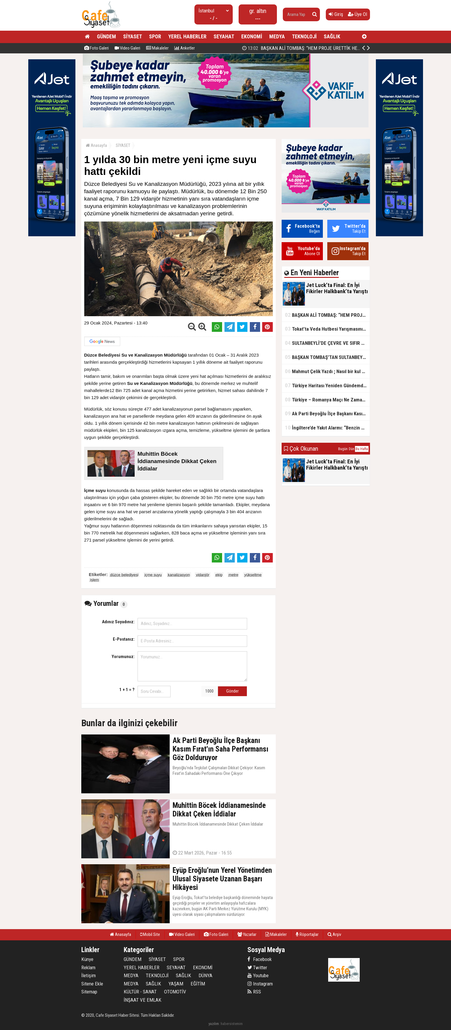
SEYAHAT (224, 36)
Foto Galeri (96, 48)
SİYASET (132, 36)
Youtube (258, 975)
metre (233, 575)
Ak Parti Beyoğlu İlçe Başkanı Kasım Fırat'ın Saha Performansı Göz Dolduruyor (327, 413)
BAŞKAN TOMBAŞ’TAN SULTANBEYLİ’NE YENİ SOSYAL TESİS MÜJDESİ (327, 357)
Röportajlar (307, 934)
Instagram (260, 984)
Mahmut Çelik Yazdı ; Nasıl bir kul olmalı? (327, 371)
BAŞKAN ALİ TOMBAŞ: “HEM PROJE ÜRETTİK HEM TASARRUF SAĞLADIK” (327, 314)
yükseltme (253, 575)
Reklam (88, 967)
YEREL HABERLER (187, 36)
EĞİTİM (198, 984)
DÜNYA (205, 975)
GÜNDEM (106, 36)
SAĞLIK (332, 36)
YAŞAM (175, 984)
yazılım (214, 1023)
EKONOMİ (251, 36)
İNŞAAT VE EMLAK (142, 1000)
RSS (254, 992)
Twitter (257, 967)
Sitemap (89, 992)
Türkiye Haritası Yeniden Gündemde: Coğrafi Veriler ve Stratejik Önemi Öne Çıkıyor (327, 385)
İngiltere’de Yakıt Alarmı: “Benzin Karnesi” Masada (327, 427)
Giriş (336, 14)
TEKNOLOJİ (304, 36)
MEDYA (277, 36)
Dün (351, 449)
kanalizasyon (179, 575)
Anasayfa (96, 145)
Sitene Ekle (92, 984)
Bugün (343, 449)
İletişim (88, 975)
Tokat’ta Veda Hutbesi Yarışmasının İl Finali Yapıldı (327, 328)
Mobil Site (150, 934)
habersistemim (232, 1023)
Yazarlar (246, 934)
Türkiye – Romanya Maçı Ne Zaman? (326, 399)
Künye (87, 959)
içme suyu (153, 575)
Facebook (259, 959)
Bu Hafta (362, 449)
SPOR (155, 36)
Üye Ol (357, 14)
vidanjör (202, 575)
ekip (218, 575)
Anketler (184, 48)
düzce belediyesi (124, 575)
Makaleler (157, 48)
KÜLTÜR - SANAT (140, 992)
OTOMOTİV (175, 992)
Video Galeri (127, 48)
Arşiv (334, 934)
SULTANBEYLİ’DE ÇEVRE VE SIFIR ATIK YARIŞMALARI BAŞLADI (327, 342)
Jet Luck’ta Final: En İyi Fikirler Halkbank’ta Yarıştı (302, 48)
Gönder (232, 691)
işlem (94, 580)
